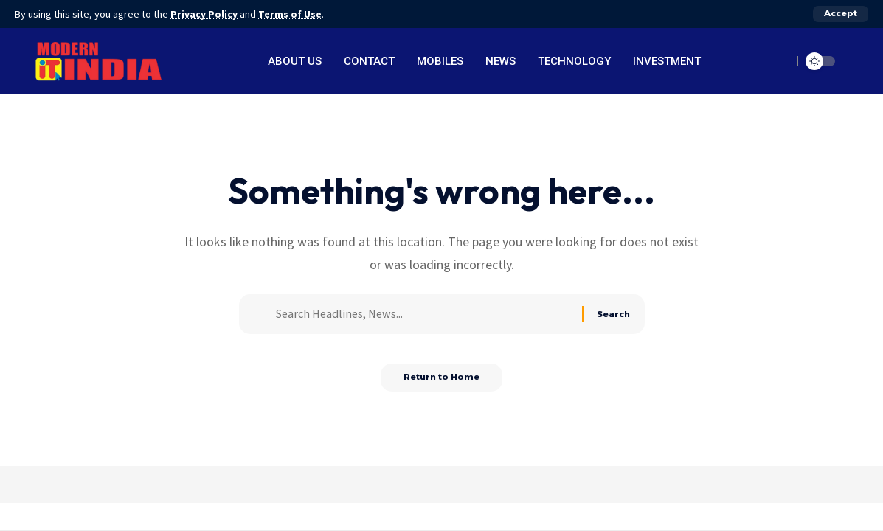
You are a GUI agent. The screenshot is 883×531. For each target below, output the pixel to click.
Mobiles (440, 61)
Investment (667, 61)
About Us (295, 61)
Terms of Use (292, 14)
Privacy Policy (205, 14)
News (500, 61)
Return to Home (441, 383)
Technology (574, 61)
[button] (840, 14)
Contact (369, 61)
